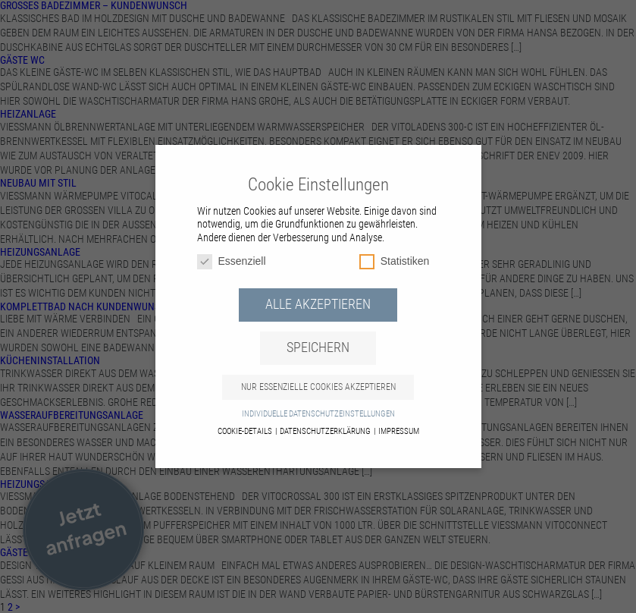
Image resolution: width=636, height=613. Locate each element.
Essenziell (231, 261)
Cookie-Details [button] (246, 431)
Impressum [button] (398, 431)
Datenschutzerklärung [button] (326, 431)
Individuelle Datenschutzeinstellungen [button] (318, 414)
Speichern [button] (318, 347)
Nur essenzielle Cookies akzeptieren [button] (318, 387)
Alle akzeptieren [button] (318, 304)
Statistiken (394, 261)
